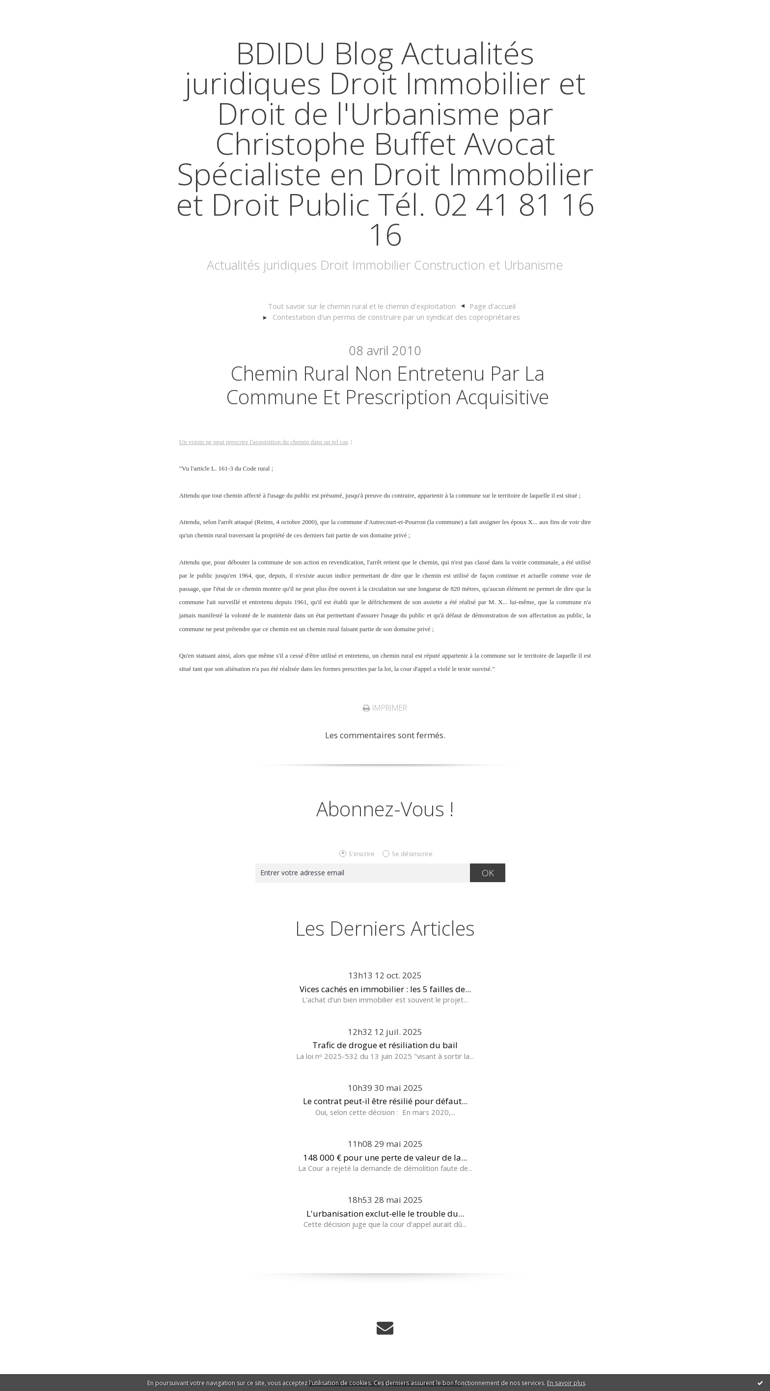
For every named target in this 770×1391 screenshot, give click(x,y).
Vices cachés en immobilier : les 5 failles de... (385, 989)
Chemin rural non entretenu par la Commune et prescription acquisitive (387, 385)
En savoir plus (566, 1383)
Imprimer (385, 707)
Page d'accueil (492, 306)
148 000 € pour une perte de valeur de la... (385, 1157)
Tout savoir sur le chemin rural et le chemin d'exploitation (362, 306)
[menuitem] (366, 306)
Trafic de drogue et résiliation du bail (385, 1045)
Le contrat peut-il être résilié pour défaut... (385, 1101)
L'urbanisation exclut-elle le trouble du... (385, 1213)
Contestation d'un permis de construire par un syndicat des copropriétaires (396, 317)
